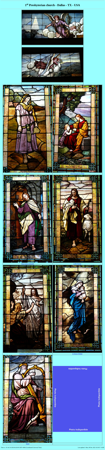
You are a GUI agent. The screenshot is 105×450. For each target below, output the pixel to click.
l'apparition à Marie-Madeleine (28, 354)
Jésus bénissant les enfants (77, 173)
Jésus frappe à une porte (27, 263)
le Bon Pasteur (77, 263)
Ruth (27, 173)
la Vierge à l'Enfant (77, 354)
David (27, 444)
